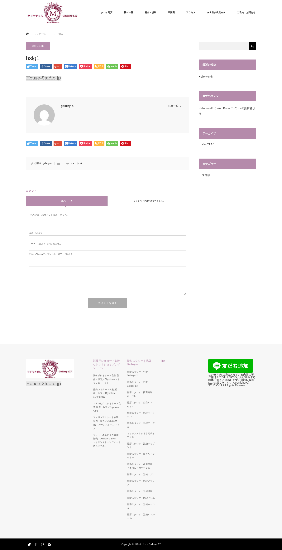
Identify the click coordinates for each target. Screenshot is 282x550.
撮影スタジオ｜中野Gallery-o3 (137, 384)
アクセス (190, 12)
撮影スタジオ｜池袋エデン (141, 474)
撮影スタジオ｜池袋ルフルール (141, 516)
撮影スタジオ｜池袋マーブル (141, 425)
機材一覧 (128, 12)
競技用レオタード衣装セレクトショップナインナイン (106, 364)
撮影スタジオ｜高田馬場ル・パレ (139, 394)
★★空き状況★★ (216, 12)
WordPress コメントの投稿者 (234, 108)
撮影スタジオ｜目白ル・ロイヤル (141, 404)
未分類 (206, 175)
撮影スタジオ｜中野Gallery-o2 (137, 374)
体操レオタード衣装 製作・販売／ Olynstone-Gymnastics (105, 393)
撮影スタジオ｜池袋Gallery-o (139, 362)
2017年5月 (208, 143)
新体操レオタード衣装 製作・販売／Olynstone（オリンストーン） (106, 379)
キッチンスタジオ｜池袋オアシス (141, 435)
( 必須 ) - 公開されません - (46, 244)
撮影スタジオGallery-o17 (148, 544)
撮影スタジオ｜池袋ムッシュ (141, 506)
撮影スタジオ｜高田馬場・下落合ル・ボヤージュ (141, 466)
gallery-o (67, 106)
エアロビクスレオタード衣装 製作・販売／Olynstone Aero (107, 407)
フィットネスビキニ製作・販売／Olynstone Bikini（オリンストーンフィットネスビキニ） (107, 440)
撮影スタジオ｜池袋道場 (139, 491)
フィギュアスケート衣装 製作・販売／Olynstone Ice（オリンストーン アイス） (106, 423)
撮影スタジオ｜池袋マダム (141, 497)
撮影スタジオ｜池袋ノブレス (141, 483)
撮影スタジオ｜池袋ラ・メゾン (141, 415)
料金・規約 (150, 12)
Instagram (42, 544)
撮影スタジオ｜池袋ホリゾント (141, 445)
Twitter (29, 544)
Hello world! (206, 76)
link (163, 360)
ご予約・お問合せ (246, 12)
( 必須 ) (35, 233)
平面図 (171, 12)
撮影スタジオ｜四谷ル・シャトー (141, 455)
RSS (49, 544)
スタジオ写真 (105, 12)
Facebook (35, 544)
